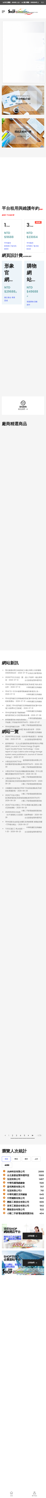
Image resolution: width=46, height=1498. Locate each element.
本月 (26, 1159)
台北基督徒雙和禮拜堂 (18, 1175)
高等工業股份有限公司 (18, 1205)
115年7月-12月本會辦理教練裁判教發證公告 (21, 691)
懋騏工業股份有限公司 (18, 1201)
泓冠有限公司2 (14, 1190)
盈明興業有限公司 (16, 1186)
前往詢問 (21, 409)
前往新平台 (21, 136)
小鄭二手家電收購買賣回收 (20, 1213)
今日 (6, 1159)
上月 (36, 1159)
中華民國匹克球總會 (17, 1194)
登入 (42, 2)
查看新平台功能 (21, 104)
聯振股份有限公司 (16, 1209)
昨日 (16, 1159)
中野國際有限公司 (16, 1198)
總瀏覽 (7, 1165)
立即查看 (31, 1236)
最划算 (38, 222)
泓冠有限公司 (13, 1179)
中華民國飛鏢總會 (16, 1182)
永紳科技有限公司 (16, 1171)
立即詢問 (31, 1262)
